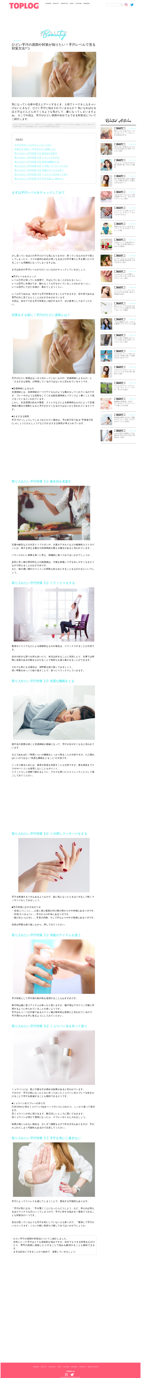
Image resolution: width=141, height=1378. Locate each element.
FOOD (71, 3)
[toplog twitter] (133, 4)
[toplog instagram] (127, 4)
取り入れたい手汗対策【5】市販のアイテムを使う (39, 170)
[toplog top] (24, 6)
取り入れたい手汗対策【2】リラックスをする (37, 157)
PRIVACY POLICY (93, 1366)
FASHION (48, 3)
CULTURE (78, 3)
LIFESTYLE (64, 3)
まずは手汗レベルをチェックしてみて (33, 145)
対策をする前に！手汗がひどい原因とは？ (35, 149)
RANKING (86, 3)
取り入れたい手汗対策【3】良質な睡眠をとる (37, 162)
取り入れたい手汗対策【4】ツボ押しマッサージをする (41, 166)
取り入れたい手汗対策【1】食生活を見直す (36, 153)
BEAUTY (56, 3)
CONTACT (82, 1366)
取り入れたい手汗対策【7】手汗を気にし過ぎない (39, 179)
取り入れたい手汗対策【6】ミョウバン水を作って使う (41, 174)
